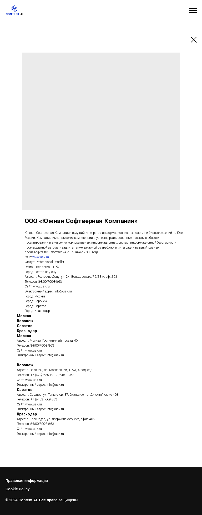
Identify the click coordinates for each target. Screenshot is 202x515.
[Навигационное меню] (193, 10)
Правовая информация (27, 480)
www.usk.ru (40, 257)
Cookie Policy (18, 489)
